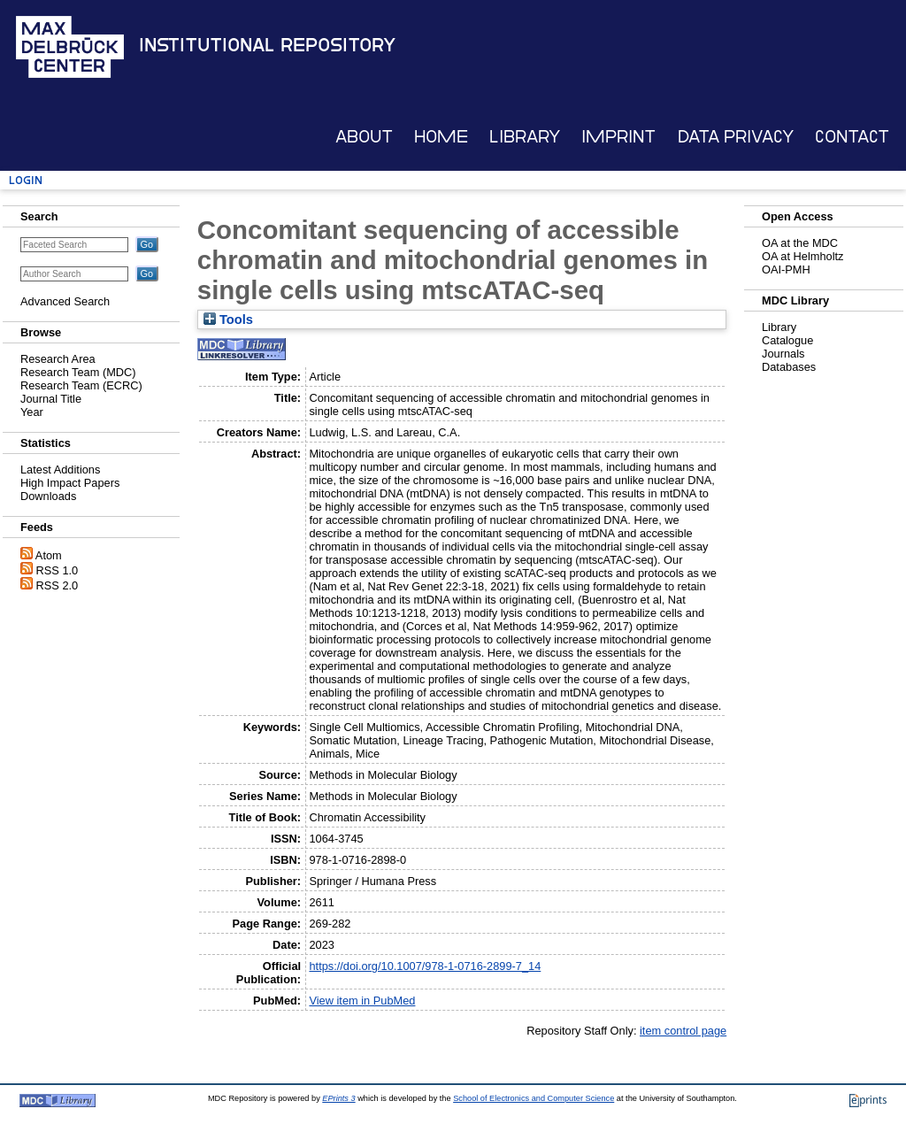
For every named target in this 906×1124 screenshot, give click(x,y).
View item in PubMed (362, 1000)
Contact (852, 136)
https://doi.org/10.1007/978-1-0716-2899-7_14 (425, 966)
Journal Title (50, 398)
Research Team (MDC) (78, 372)
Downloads (48, 496)
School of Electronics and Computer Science (533, 1098)
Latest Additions (60, 469)
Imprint (618, 136)
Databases (789, 366)
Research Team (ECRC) (81, 385)
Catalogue (787, 340)
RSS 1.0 (57, 570)
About (364, 136)
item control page (683, 1030)
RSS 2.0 (57, 585)
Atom (48, 555)
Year (31, 412)
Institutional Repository (267, 45)
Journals (783, 353)
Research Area (58, 359)
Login (25, 180)
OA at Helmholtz (802, 256)
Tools (228, 319)
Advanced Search (65, 301)
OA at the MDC (800, 243)
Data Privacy (736, 136)
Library (524, 136)
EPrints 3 (338, 1098)
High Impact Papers (69, 482)
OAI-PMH (786, 269)
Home (441, 136)
